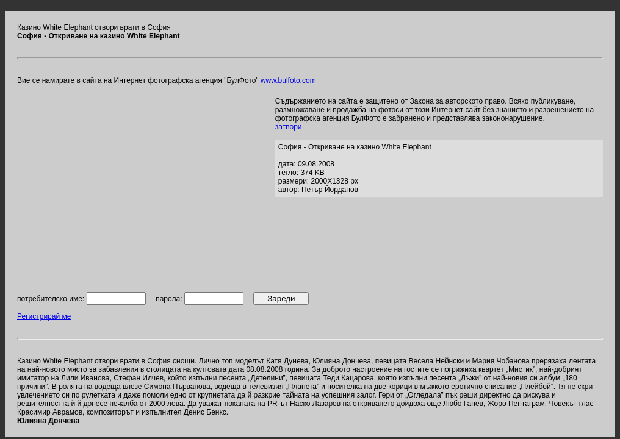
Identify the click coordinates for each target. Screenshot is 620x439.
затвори (288, 127)
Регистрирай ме (44, 316)
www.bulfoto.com (288, 80)
